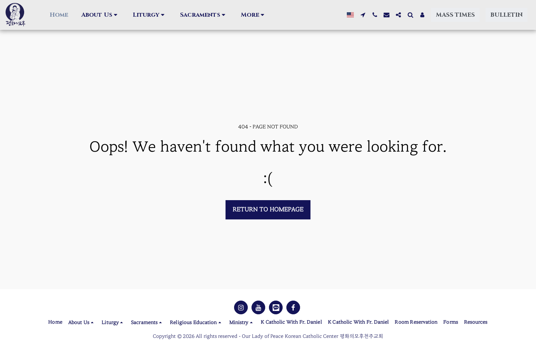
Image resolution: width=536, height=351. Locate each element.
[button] (81, 15)
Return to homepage (268, 209)
